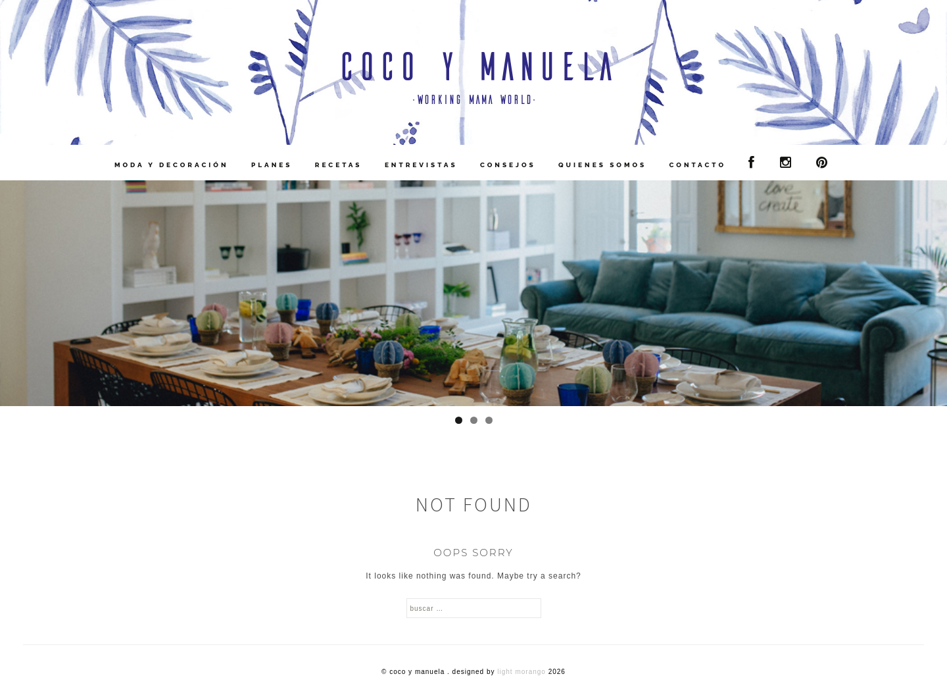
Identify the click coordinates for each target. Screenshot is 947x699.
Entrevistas (421, 164)
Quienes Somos (602, 164)
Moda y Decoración (171, 164)
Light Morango (521, 671)
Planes (272, 164)
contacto (698, 164)
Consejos (508, 164)
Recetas (338, 164)
